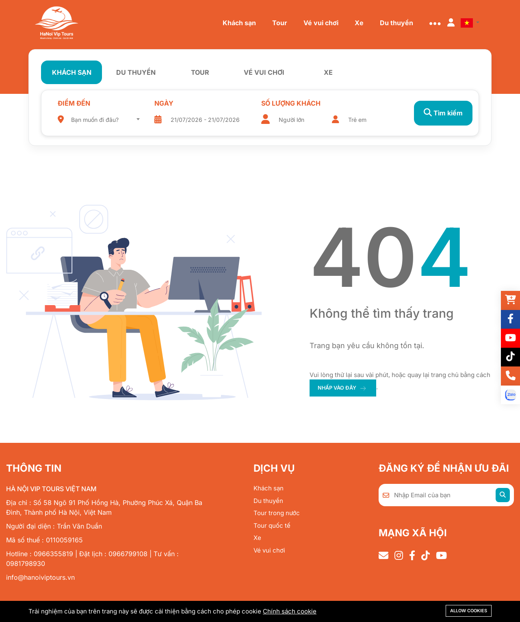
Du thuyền (268, 501)
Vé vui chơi (269, 550)
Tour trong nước (277, 513)
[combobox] (104, 117)
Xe (257, 538)
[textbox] (104, 119)
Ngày (161, 103)
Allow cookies (468, 610)
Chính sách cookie (289, 611)
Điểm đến (74, 103)
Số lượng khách (284, 103)
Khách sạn (269, 488)
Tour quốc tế (272, 525)
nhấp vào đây (338, 388)
